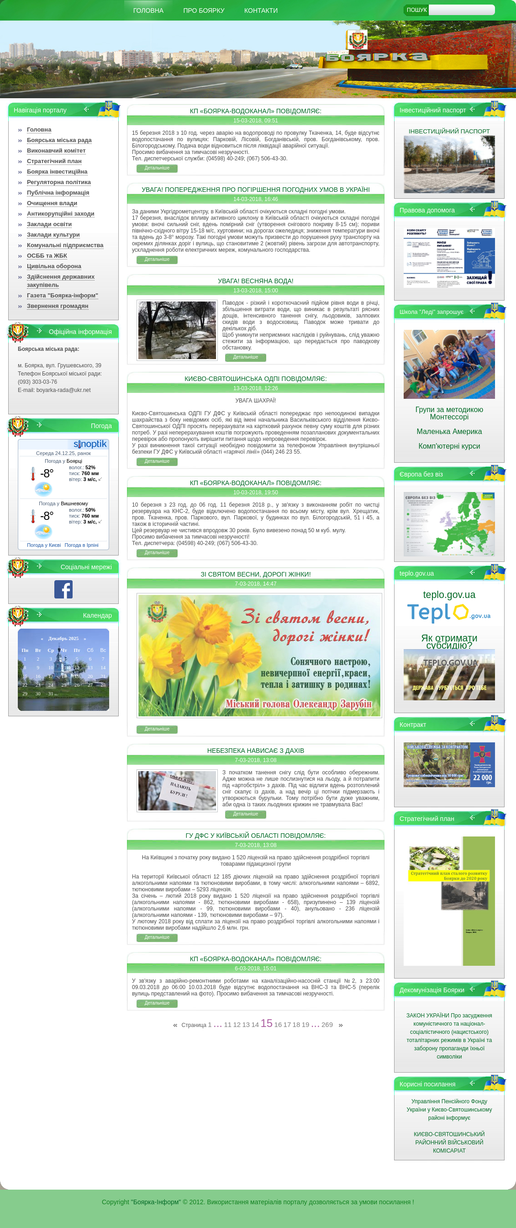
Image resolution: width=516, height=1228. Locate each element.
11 (228, 1024)
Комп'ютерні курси (449, 446)
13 (246, 1024)
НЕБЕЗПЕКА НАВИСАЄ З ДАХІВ (256, 750)
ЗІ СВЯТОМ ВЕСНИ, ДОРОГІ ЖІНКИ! (255, 574)
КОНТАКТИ (261, 10)
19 (306, 1024)
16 (278, 1024)
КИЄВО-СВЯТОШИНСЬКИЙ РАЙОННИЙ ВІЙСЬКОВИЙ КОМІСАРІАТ (449, 1142)
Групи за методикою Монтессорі (450, 413)
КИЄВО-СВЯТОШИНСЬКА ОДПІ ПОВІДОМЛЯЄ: (255, 378)
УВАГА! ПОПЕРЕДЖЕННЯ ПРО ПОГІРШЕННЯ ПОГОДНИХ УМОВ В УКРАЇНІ (256, 189)
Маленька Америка (449, 431)
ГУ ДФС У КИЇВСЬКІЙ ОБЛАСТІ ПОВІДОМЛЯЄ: (256, 835)
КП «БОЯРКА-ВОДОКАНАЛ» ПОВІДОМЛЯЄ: (256, 111)
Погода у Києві (44, 545)
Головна (148, 10)
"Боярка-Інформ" (156, 1202)
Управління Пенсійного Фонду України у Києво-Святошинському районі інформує (449, 1109)
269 (327, 1024)
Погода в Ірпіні (82, 545)
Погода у (63, 461)
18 (296, 1024)
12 (237, 1024)
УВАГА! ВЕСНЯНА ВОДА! (255, 281)
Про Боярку (204, 10)
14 (255, 1024)
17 (287, 1024)
